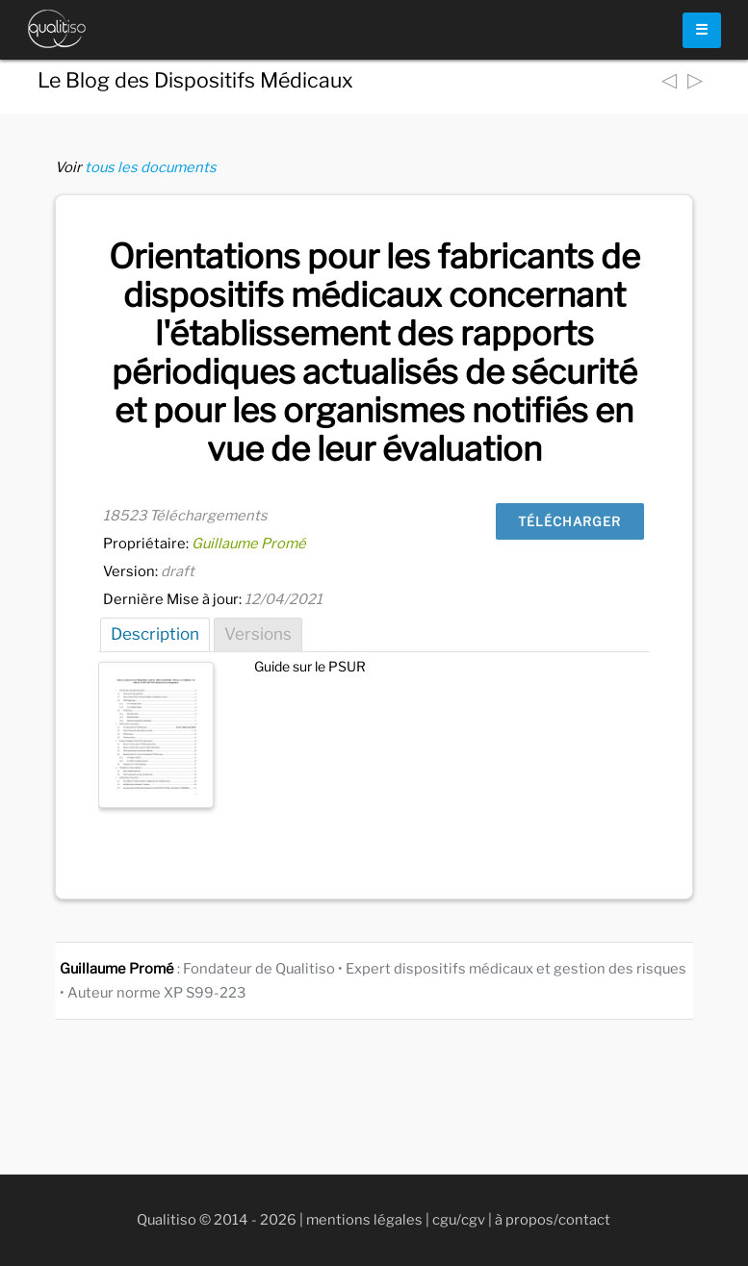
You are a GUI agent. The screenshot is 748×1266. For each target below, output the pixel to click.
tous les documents (151, 167)
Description (155, 634)
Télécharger (569, 521)
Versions (258, 634)
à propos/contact (552, 1219)
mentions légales (364, 1219)
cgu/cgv (458, 1219)
